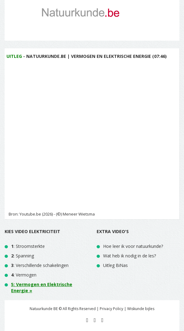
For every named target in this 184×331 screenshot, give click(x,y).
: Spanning (22, 256)
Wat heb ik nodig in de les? (129, 256)
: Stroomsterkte (28, 246)
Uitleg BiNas (115, 265)
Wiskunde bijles (140, 308)
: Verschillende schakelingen (40, 265)
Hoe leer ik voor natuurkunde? (133, 246)
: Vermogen (23, 275)
